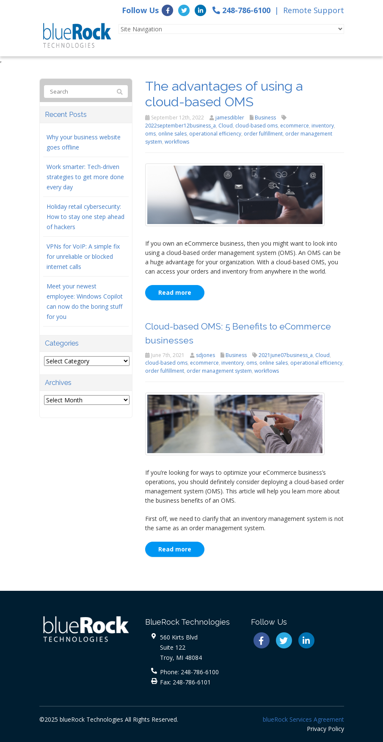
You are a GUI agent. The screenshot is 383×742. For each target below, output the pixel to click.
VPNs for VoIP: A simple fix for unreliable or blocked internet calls (83, 256)
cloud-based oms (256, 125)
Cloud (225, 125)
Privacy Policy (325, 729)
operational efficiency (215, 133)
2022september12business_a (180, 125)
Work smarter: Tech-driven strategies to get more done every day (85, 177)
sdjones (205, 355)
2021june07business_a (286, 355)
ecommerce (294, 125)
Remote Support (313, 10)
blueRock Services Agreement (303, 719)
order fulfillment (263, 133)
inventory (322, 125)
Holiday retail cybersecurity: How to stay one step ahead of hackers (85, 216)
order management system (219, 370)
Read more (174, 292)
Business (265, 117)
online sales (172, 133)
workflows (177, 141)
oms (150, 133)
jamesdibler (229, 117)
